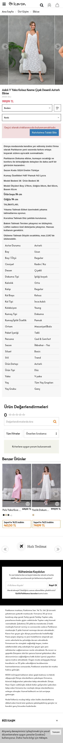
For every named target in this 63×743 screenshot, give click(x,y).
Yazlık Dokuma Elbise (41, 509)
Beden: (7, 108)
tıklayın (43, 737)
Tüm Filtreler (13, 433)
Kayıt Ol (53, 585)
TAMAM (56, 732)
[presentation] (5, 46)
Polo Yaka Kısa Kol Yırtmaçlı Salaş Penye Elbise (12, 509)
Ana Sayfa (8, 11)
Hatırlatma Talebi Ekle (44, 132)
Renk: (6, 117)
